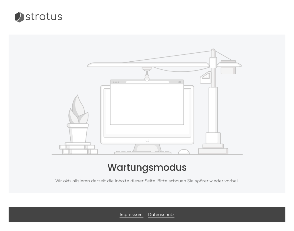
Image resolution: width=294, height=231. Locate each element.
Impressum (132, 215)
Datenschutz (161, 215)
